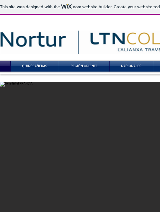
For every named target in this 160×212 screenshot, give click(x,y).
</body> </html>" (80, 106)
